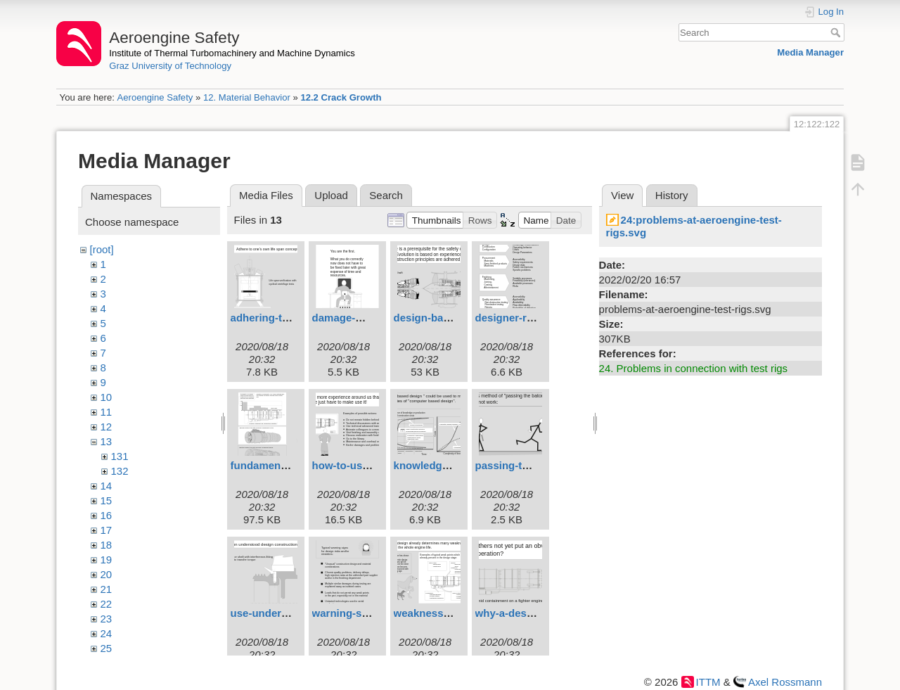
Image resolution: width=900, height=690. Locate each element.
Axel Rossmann (785, 682)
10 (106, 397)
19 (106, 560)
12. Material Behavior (246, 97)
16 (106, 515)
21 (106, 589)
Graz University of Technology (170, 65)
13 (106, 441)
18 (106, 545)
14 (106, 486)
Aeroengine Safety (155, 97)
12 (106, 427)
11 (106, 412)
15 (106, 500)
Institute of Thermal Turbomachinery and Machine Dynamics (232, 53)
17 (106, 530)
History (671, 195)
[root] (102, 249)
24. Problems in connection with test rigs (693, 368)
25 (106, 648)
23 (106, 619)
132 (120, 471)
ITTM (708, 682)
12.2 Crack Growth (340, 97)
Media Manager (810, 52)
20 (106, 574)
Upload (331, 195)
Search (837, 32)
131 (120, 456)
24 (106, 633)
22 (106, 604)
